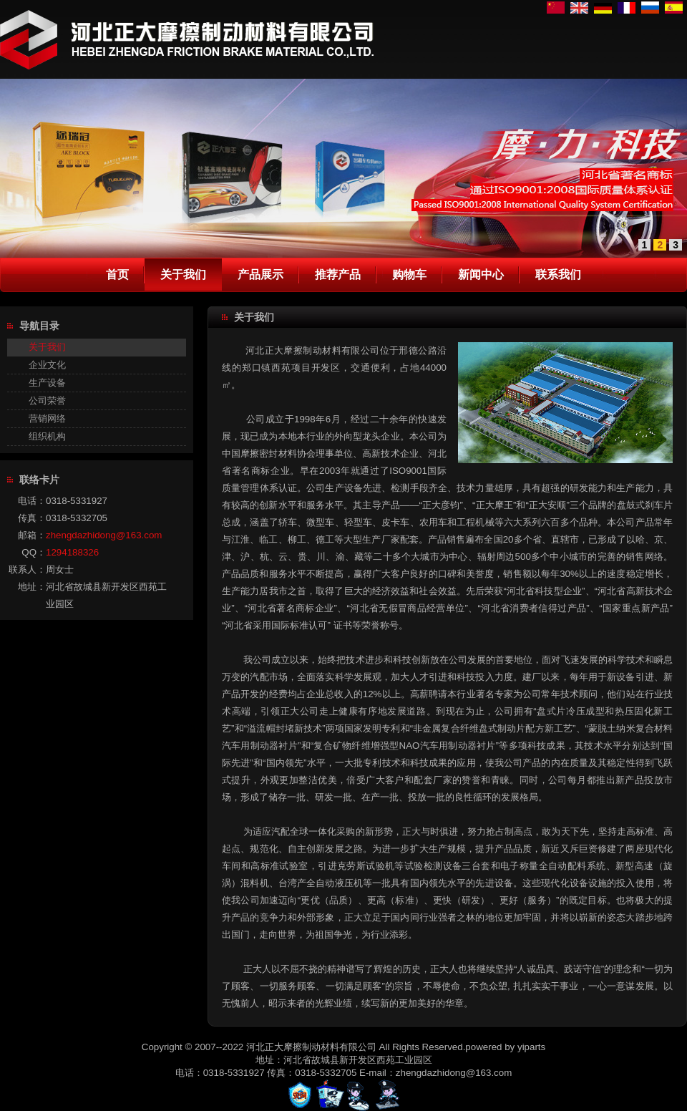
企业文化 (47, 364)
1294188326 (72, 552)
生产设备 (47, 382)
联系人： (27, 569)
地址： (32, 586)
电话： (32, 500)
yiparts (531, 1047)
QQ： (33, 552)
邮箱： (32, 535)
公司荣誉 (47, 400)
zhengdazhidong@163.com (104, 535)
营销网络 (47, 418)
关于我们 (47, 346)
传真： (32, 518)
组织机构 (47, 436)
